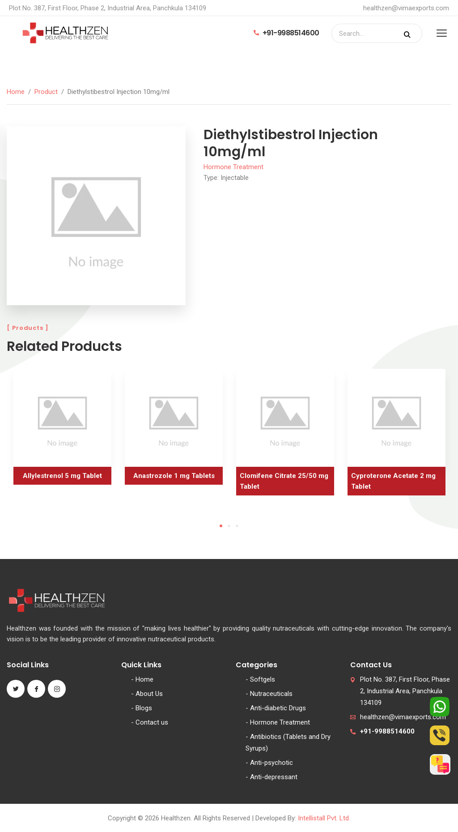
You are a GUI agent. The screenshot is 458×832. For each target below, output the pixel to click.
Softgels (262, 679)
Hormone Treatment (233, 167)
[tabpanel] (62, 430)
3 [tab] (237, 526)
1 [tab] (221, 526)
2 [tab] (229, 526)
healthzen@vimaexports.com (406, 8)
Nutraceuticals (271, 694)
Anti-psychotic (271, 763)
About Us (149, 694)
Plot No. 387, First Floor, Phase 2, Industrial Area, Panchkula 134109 (405, 691)
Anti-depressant (273, 777)
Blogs (144, 708)
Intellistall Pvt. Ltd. (324, 818)
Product (46, 92)
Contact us (152, 722)
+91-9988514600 (286, 33)
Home (16, 92)
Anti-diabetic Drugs (278, 708)
